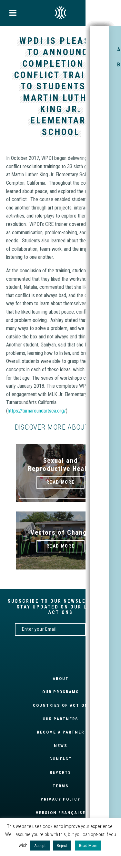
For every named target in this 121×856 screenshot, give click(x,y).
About (61, 678)
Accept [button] (40, 845)
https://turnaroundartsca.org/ (37, 411)
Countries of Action (60, 705)
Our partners (60, 718)
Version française (61, 812)
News (60, 745)
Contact (60, 758)
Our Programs (60, 691)
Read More (88, 845)
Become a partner (60, 732)
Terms (61, 785)
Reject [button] (62, 845)
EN (60, 12)
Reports (60, 772)
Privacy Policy (60, 799)
